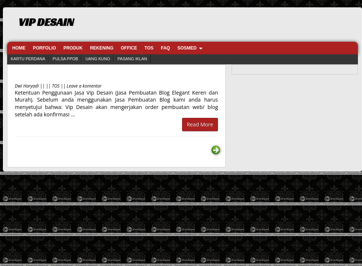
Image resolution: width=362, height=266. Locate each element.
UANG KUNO (97, 59)
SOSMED (187, 48)
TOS (148, 48)
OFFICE (129, 48)
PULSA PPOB (65, 59)
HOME (18, 48)
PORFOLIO (44, 48)
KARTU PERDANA (28, 59)
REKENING (101, 48)
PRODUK (73, 48)
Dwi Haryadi (27, 86)
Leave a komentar (84, 86)
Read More (200, 124)
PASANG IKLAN (132, 59)
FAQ (165, 48)
